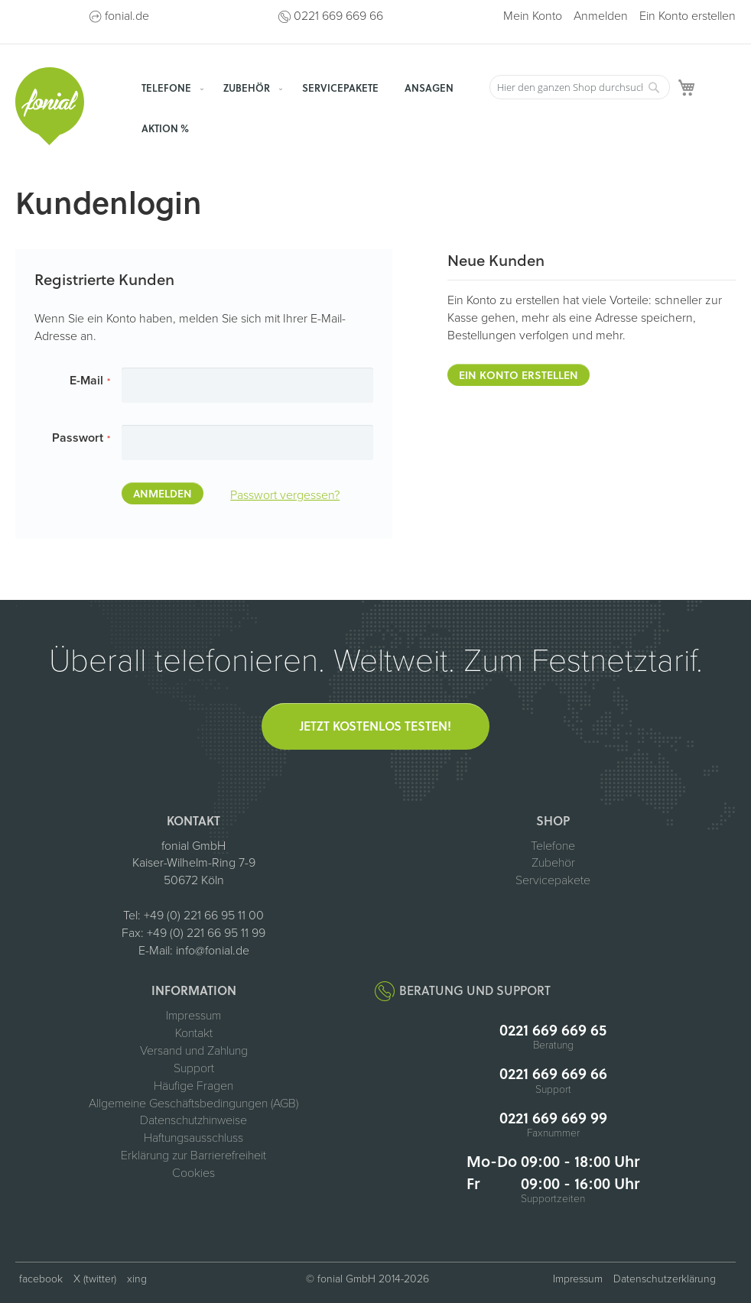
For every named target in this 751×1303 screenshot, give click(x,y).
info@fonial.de (212, 950)
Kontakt (194, 1033)
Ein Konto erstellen (687, 16)
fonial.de (127, 16)
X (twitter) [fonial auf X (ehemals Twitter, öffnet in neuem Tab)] (94, 1278)
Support (194, 1068)
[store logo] (49, 106)
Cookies (193, 1173)
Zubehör (553, 862)
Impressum (193, 1015)
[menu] (306, 107)
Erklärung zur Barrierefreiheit (193, 1155)
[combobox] (579, 87)
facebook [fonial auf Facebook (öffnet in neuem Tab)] (41, 1278)
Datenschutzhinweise (193, 1120)
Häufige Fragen (193, 1086)
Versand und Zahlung (194, 1050)
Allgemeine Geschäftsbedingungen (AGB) (193, 1103)
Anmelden (601, 16)
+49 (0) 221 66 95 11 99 (206, 933)
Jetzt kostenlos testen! (375, 725)
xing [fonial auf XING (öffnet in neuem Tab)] (137, 1278)
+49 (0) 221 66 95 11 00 (204, 915)
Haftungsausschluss (193, 1138)
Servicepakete (552, 880)
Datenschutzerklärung (664, 1278)
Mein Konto (532, 16)
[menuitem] (169, 87)
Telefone (553, 846)
